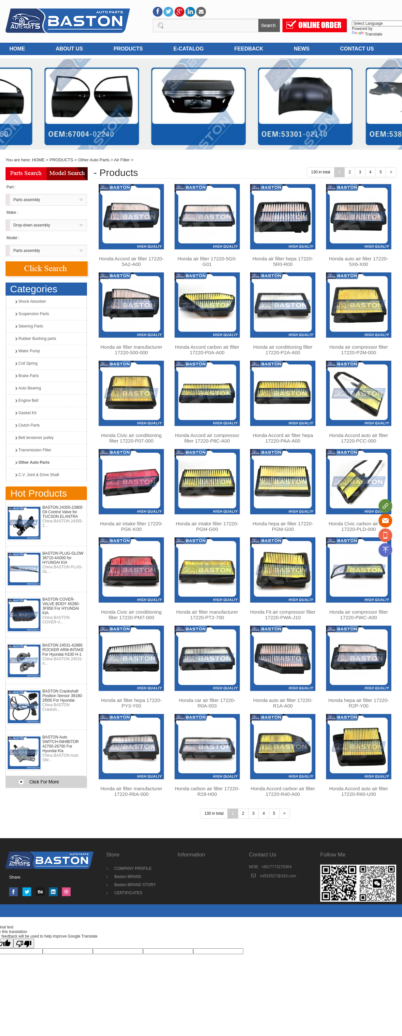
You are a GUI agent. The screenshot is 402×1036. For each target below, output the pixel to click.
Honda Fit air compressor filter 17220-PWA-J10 (283, 614)
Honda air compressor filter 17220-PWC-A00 (358, 614)
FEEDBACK (248, 48)
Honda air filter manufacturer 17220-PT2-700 (207, 614)
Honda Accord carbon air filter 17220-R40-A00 (283, 791)
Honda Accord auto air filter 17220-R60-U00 (358, 791)
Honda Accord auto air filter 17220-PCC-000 (358, 438)
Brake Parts (29, 375)
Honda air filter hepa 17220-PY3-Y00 (131, 702)
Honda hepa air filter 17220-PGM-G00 (282, 526)
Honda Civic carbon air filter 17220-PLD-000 (359, 526)
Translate (367, 34)
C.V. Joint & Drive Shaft (39, 475)
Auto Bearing (30, 388)
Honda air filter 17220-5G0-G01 (207, 261)
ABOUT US (69, 48)
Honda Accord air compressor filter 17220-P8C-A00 (207, 438)
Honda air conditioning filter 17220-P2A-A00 (282, 349)
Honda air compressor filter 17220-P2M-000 (358, 349)
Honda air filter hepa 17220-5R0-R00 (282, 261)
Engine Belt (28, 400)
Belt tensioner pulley (36, 437)
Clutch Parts (29, 425)
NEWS (301, 48)
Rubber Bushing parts (37, 338)
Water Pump (29, 351)
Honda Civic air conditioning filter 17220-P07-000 (131, 438)
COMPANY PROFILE (132, 868)
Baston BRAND (127, 876)
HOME (17, 48)
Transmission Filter (35, 450)
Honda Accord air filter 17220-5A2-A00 (131, 261)
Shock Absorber (32, 301)
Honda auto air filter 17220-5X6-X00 (358, 261)
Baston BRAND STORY (135, 885)
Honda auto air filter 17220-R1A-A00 (282, 702)
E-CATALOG (188, 48)
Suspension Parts (34, 314)
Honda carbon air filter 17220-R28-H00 (207, 791)
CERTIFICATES (128, 893)
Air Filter (122, 159)
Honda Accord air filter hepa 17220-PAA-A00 (283, 438)
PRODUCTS (128, 48)
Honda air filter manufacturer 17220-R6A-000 (131, 791)
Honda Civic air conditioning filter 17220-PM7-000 (131, 614)
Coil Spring (28, 363)
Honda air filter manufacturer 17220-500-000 (131, 349)
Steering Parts (31, 326)
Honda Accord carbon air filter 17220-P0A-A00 (207, 349)
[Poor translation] (23, 943)
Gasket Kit (27, 413)
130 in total (320, 172)
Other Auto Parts (93, 159)
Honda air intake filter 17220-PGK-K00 (131, 526)
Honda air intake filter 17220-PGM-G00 (207, 526)
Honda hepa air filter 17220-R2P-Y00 (358, 702)
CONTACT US (357, 48)
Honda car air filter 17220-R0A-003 (207, 702)
